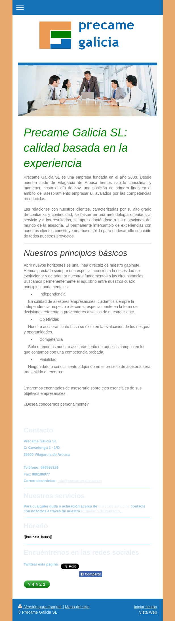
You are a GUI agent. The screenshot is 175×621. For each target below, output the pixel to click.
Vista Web (148, 612)
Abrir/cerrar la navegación (87, 7)
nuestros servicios (114, 506)
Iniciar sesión (145, 607)
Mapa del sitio (77, 607)
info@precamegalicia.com (80, 481)
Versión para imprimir (40, 607)
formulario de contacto (100, 511)
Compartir (90, 574)
